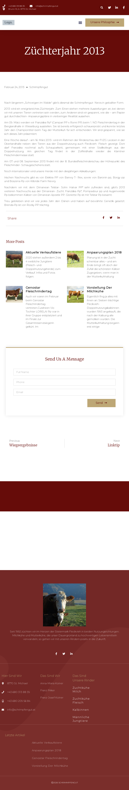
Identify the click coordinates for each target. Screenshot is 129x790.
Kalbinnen (81, 709)
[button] (101, 7)
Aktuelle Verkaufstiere (43, 252)
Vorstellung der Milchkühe (99, 289)
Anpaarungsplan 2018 (104, 252)
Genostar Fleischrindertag (39, 289)
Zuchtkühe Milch (81, 689)
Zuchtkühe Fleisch (81, 700)
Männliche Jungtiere (81, 719)
